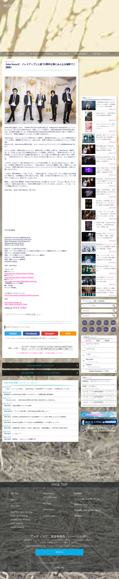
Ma (92, 329)
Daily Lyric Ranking (19, 516)
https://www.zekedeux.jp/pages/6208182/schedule (22, 295)
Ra (106, 329)
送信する (59, 552)
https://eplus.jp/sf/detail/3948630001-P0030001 (21, 281)
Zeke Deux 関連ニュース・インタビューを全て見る (40, 373)
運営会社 (78, 516)
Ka (91, 322)
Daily (98, 341)
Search (14, 499)
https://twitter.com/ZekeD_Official (16, 304)
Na (113, 322)
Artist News (48, 493)
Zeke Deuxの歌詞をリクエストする (40, 365)
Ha (84, 329)
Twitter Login (49, 516)
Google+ (50, 333)
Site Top (14, 493)
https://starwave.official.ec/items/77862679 (19, 277)
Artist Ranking (17, 523)
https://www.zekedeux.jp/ (13, 302)
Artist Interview (50, 497)
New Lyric (15, 506)
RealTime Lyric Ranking (21, 512)
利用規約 (78, 493)
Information (48, 509)
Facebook (31, 333)
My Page (47, 503)
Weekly (107, 341)
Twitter (13, 333)
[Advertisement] (74, 24)
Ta (106, 322)
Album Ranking (17, 527)
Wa (113, 329)
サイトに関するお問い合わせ (86, 499)
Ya (98, 329)
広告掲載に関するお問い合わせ (87, 510)
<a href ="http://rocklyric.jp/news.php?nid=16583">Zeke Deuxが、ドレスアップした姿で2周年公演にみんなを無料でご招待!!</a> (47, 348)
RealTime (88, 341)
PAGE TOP (59, 484)
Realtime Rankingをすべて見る (99, 371)
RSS (67, 333)
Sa (99, 322)
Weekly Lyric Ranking (20, 519)
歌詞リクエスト (81, 504)
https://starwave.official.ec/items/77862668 (19, 273)
